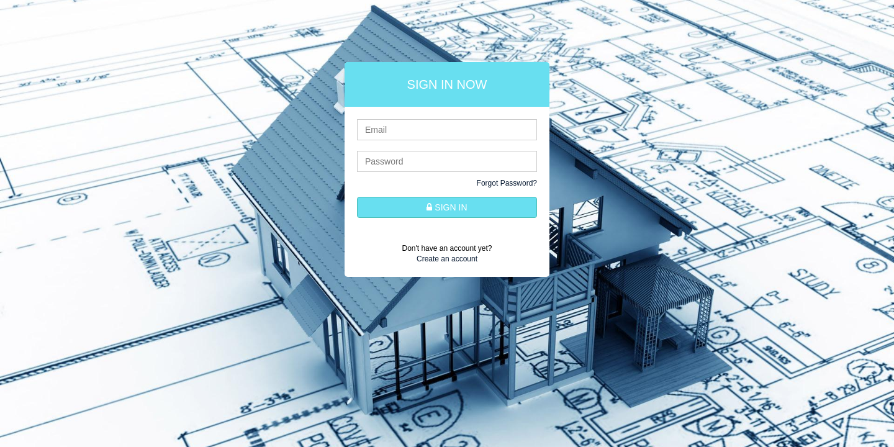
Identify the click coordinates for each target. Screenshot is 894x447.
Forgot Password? (507, 183)
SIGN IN (447, 207)
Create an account (447, 259)
